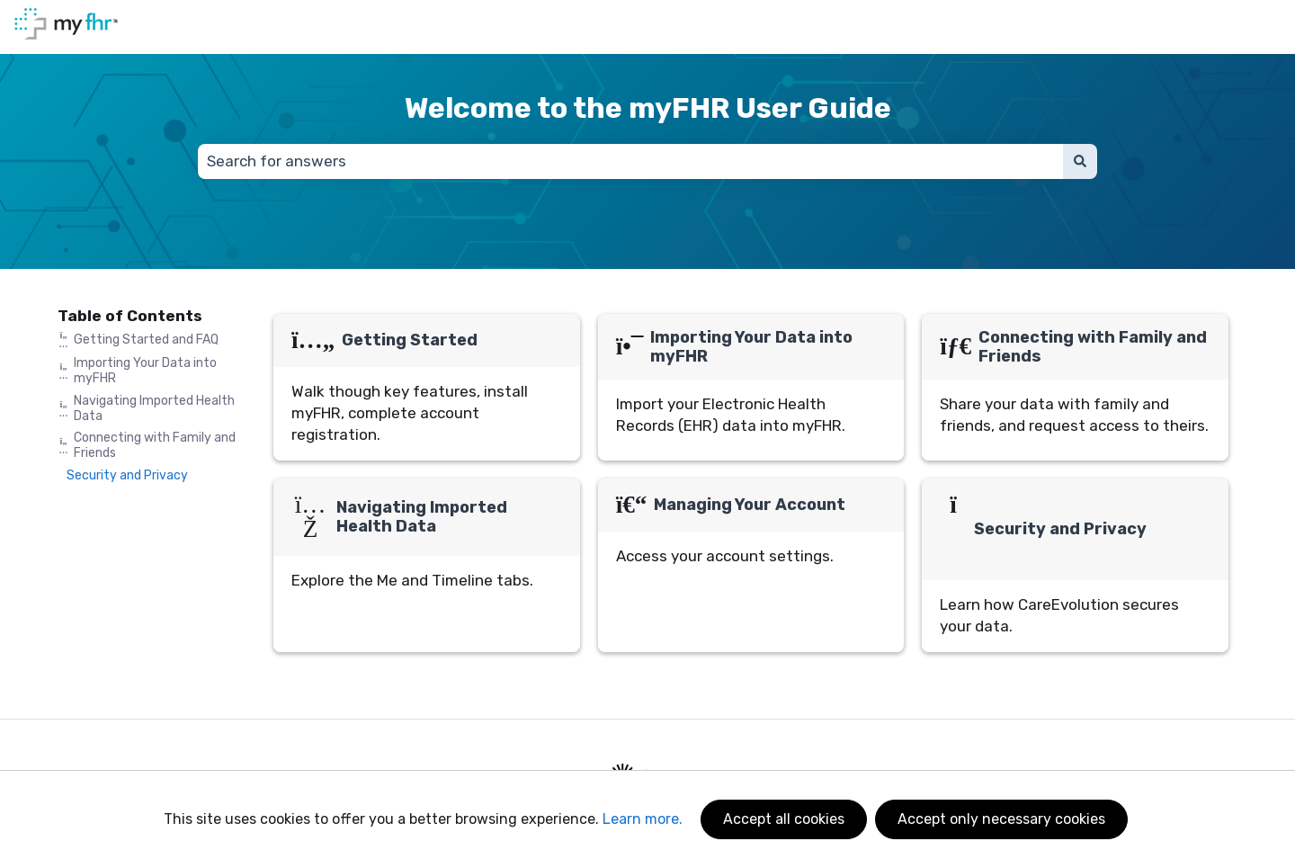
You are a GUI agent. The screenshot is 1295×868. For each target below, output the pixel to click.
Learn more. (643, 819)
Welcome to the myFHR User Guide (648, 108)
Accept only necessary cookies (1001, 819)
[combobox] (630, 162)
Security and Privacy (127, 475)
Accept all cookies (783, 819)
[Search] (1080, 162)
